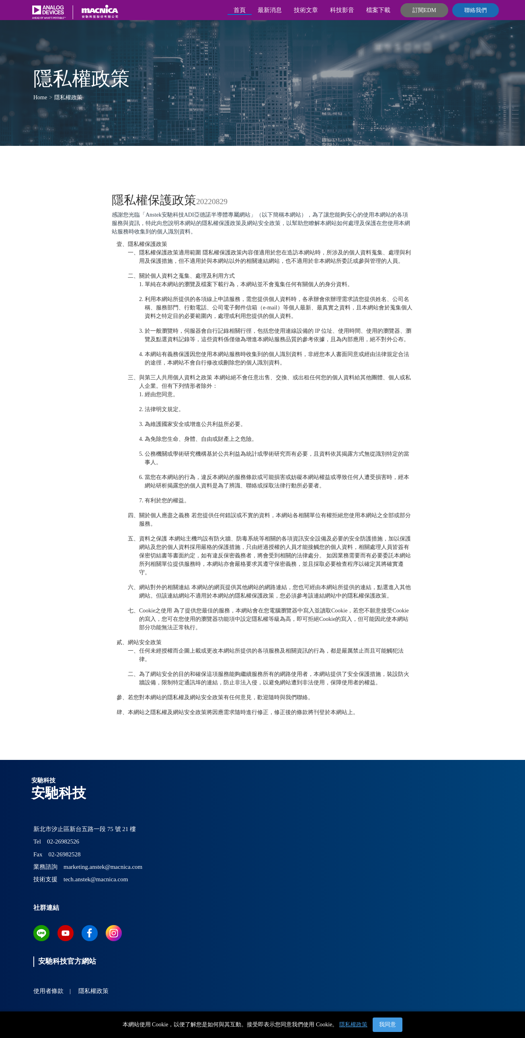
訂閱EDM (424, 10)
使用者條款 (48, 991)
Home (40, 97)
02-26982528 (65, 854)
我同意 (387, 1025)
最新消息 (270, 10)
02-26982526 (63, 841)
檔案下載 (378, 10)
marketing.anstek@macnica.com (103, 867)
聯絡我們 (475, 10)
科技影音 (342, 10)
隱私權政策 (353, 1025)
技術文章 (306, 10)
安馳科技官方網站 (67, 961)
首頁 (240, 10)
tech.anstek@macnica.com (96, 879)
